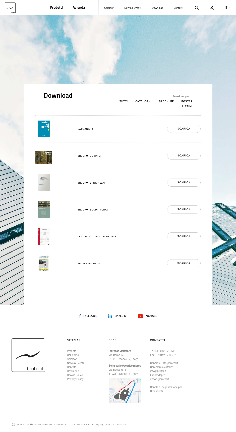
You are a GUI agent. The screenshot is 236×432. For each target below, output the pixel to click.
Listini (187, 106)
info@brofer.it (170, 363)
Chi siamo (73, 355)
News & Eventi (132, 8)
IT (226, 7)
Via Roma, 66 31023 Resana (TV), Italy (123, 357)
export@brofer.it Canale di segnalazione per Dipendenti (166, 385)
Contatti (178, 8)
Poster (186, 101)
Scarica (183, 128)
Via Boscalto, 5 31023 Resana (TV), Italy (123, 371)
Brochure (166, 101)
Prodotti (56, 7)
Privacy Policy (75, 379)
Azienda (79, 7)
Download (157, 8)
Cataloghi (143, 101)
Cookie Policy (75, 375)
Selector (109, 8)
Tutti (124, 101)
